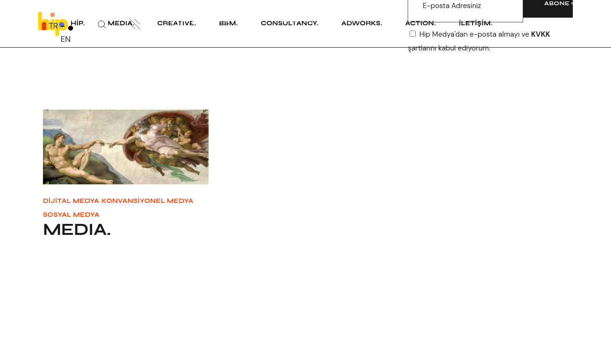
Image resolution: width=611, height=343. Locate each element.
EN (66, 39)
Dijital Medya (71, 201)
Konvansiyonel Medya (147, 201)
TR (53, 25)
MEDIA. (77, 230)
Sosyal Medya (71, 215)
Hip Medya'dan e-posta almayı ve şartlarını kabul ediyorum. (479, 41)
